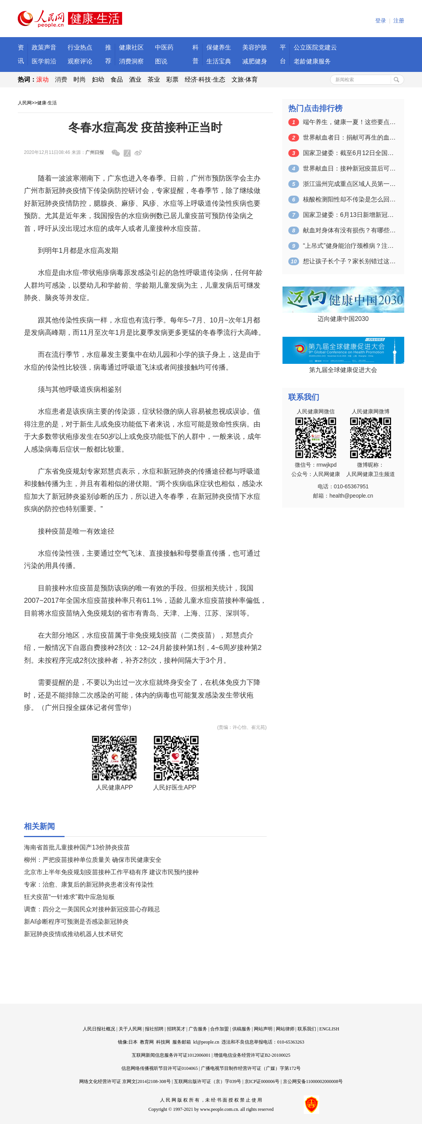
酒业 (135, 79)
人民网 (25, 103)
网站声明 (263, 1029)
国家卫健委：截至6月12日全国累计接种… (349, 153)
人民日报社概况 (99, 1029)
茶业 (154, 79)
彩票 (172, 79)
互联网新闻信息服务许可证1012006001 (171, 1055)
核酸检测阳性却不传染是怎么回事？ (349, 199)
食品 (117, 79)
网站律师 (285, 1029)
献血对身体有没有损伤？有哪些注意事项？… (349, 230)
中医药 (164, 47)
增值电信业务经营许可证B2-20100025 (252, 1055)
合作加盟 (219, 1029)
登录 (380, 21)
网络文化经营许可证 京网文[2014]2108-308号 (125, 1081)
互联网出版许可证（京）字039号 (207, 1081)
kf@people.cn (206, 1042)
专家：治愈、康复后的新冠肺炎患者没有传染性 (89, 884)
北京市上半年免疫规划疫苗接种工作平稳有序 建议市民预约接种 (111, 872)
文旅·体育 (244, 79)
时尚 (79, 79)
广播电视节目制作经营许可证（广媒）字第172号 (251, 1068)
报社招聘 (154, 1029)
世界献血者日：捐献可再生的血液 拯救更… (349, 137)
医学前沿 (44, 61)
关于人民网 (130, 1029)
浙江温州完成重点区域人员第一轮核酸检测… (349, 184)
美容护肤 (254, 47)
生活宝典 (218, 61)
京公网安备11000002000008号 (313, 1081)
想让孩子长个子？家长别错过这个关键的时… (349, 261)
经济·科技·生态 (205, 79)
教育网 (147, 1042)
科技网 (163, 1042)
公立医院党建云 (315, 47)
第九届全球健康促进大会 (343, 370)
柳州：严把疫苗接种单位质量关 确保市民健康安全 (93, 859)
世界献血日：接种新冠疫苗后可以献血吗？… (349, 168)
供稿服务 (241, 1029)
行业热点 (80, 47)
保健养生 (218, 47)
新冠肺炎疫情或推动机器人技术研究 (73, 934)
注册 (398, 21)
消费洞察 (131, 61)
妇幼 (98, 79)
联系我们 (307, 1029)
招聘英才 (176, 1029)
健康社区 (131, 47)
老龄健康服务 (312, 61)
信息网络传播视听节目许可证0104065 (159, 1068)
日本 (133, 1042)
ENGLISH (329, 1029)
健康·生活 (47, 103)
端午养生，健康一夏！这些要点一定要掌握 (349, 122)
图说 (161, 61)
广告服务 (198, 1029)
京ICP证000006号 (262, 1081)
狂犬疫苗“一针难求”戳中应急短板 (69, 897)
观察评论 (80, 61)
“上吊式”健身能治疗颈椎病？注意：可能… (349, 245)
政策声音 (44, 47)
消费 (61, 79)
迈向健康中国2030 (343, 319)
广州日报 (94, 152)
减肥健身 (254, 61)
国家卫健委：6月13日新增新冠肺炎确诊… (349, 214)
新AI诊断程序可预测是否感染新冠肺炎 (76, 921)
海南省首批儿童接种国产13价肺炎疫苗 (77, 847)
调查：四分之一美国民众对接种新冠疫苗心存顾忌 (92, 909)
